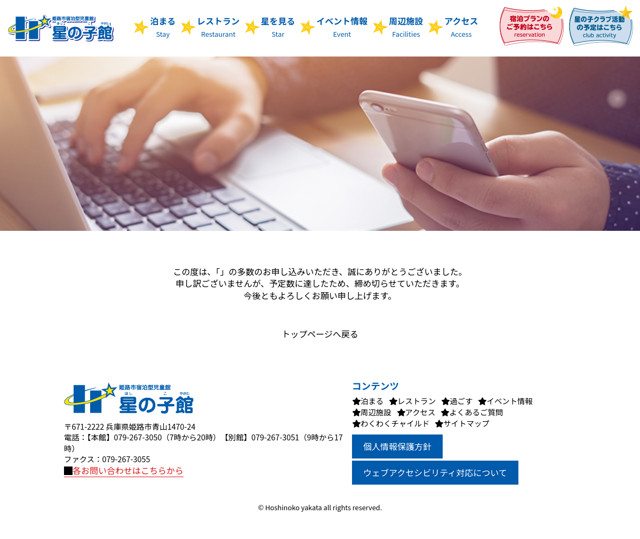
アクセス (461, 26)
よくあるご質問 (476, 411)
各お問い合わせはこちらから (123, 470)
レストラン (218, 26)
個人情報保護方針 (397, 446)
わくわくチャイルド (395, 423)
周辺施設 (406, 26)
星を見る (278, 26)
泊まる (162, 26)
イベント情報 (341, 26)
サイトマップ (466, 423)
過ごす (461, 400)
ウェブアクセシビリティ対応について (435, 472)
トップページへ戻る (320, 333)
